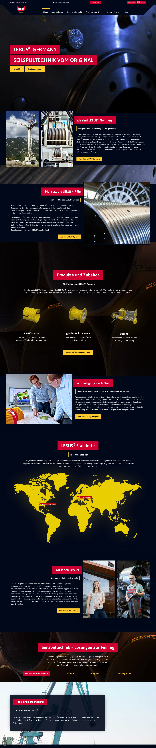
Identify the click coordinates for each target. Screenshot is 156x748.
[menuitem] (131, 2)
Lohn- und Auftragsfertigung (88, 416)
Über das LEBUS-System (69, 237)
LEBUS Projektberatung (68, 611)
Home (45, 12)
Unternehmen (113, 12)
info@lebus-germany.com (61, 2)
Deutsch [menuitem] (133, 2)
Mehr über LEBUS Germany (89, 159)
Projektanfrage (95, 2)
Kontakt (125, 12)
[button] (4, 743)
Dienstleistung (57, 12)
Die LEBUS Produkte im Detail (78, 352)
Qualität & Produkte (74, 12)
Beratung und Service (95, 12)
